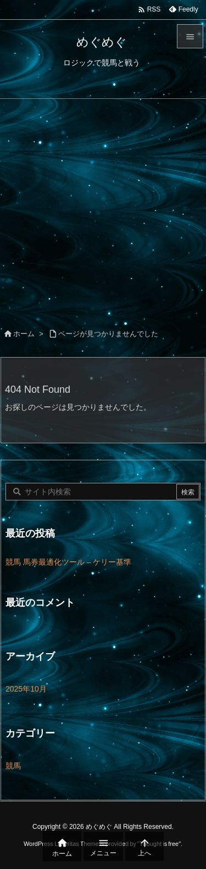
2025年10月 (26, 688)
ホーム (24, 334)
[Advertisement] (103, 207)
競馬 (13, 765)
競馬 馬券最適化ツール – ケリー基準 (68, 562)
